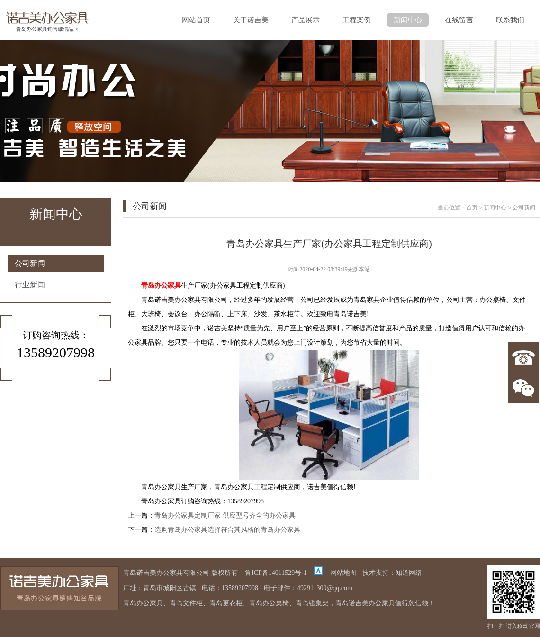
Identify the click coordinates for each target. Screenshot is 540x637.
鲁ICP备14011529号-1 (276, 572)
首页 (471, 207)
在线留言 (459, 20)
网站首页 (196, 20)
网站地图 (343, 572)
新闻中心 (408, 20)
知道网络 (409, 572)
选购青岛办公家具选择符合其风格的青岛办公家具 (227, 529)
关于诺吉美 (251, 20)
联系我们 (510, 20)
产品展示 (305, 20)
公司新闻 (30, 263)
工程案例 (356, 20)
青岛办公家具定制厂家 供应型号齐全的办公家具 (225, 515)
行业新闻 (30, 285)
